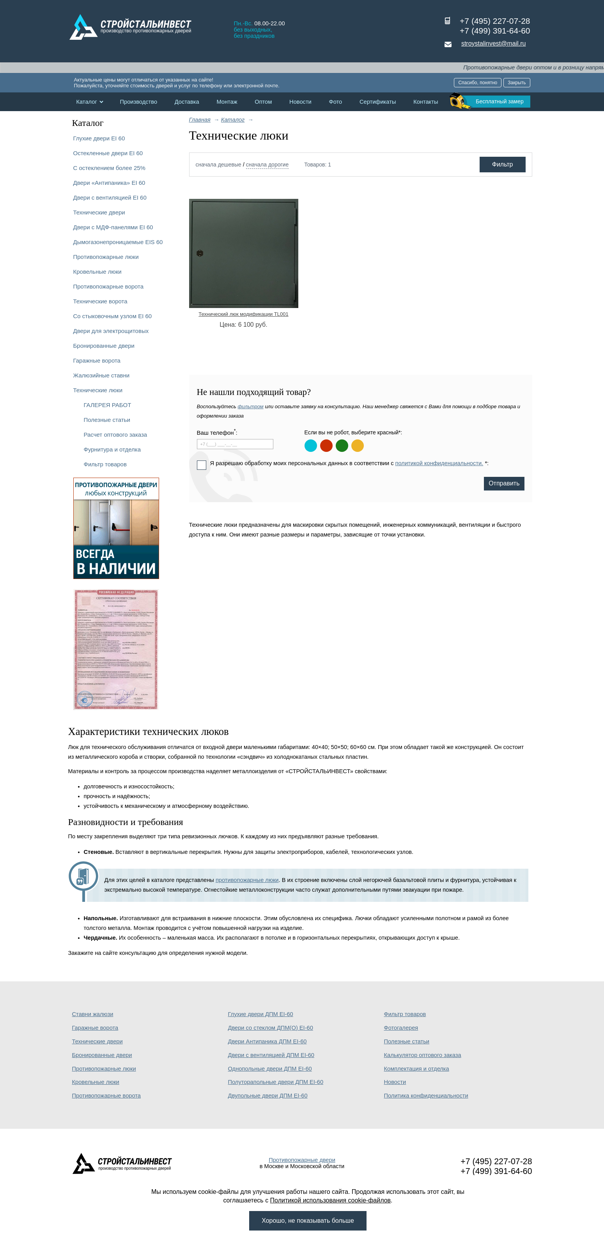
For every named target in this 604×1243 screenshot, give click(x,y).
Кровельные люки (97, 271)
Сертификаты (378, 102)
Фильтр (502, 164)
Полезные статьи (107, 419)
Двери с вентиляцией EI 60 (110, 197)
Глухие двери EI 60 (99, 138)
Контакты (425, 102)
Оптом (263, 102)
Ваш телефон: (217, 432)
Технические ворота (100, 301)
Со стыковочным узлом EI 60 (112, 316)
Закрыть (517, 82)
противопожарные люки (247, 880)
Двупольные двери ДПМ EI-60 (268, 1095)
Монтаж (226, 102)
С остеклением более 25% (109, 168)
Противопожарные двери (302, 1160)
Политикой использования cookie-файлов (330, 1200)
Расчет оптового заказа (115, 434)
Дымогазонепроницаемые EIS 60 (118, 242)
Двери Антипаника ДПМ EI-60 (267, 1041)
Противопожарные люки (106, 256)
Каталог (86, 102)
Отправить (504, 483)
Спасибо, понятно (477, 82)
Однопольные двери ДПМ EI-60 (270, 1069)
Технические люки (98, 390)
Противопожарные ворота (108, 286)
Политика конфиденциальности (426, 1095)
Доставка (187, 102)
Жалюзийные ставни (101, 375)
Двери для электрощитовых (111, 331)
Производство (138, 102)
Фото (335, 102)
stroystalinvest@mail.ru (493, 43)
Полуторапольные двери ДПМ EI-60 (276, 1082)
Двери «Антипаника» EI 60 (109, 182)
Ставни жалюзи (92, 1014)
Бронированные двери (104, 345)
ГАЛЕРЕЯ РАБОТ (107, 405)
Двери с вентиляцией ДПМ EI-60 (271, 1055)
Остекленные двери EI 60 (108, 153)
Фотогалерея (401, 1028)
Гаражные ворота (96, 360)
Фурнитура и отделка (112, 449)
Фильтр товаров (105, 464)
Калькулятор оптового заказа (422, 1055)
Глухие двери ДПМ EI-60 (260, 1014)
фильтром (250, 406)
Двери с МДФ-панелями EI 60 (113, 227)
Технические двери (99, 212)
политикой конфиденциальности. (439, 463)
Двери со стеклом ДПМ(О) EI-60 (270, 1028)
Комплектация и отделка (416, 1069)
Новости (300, 102)
